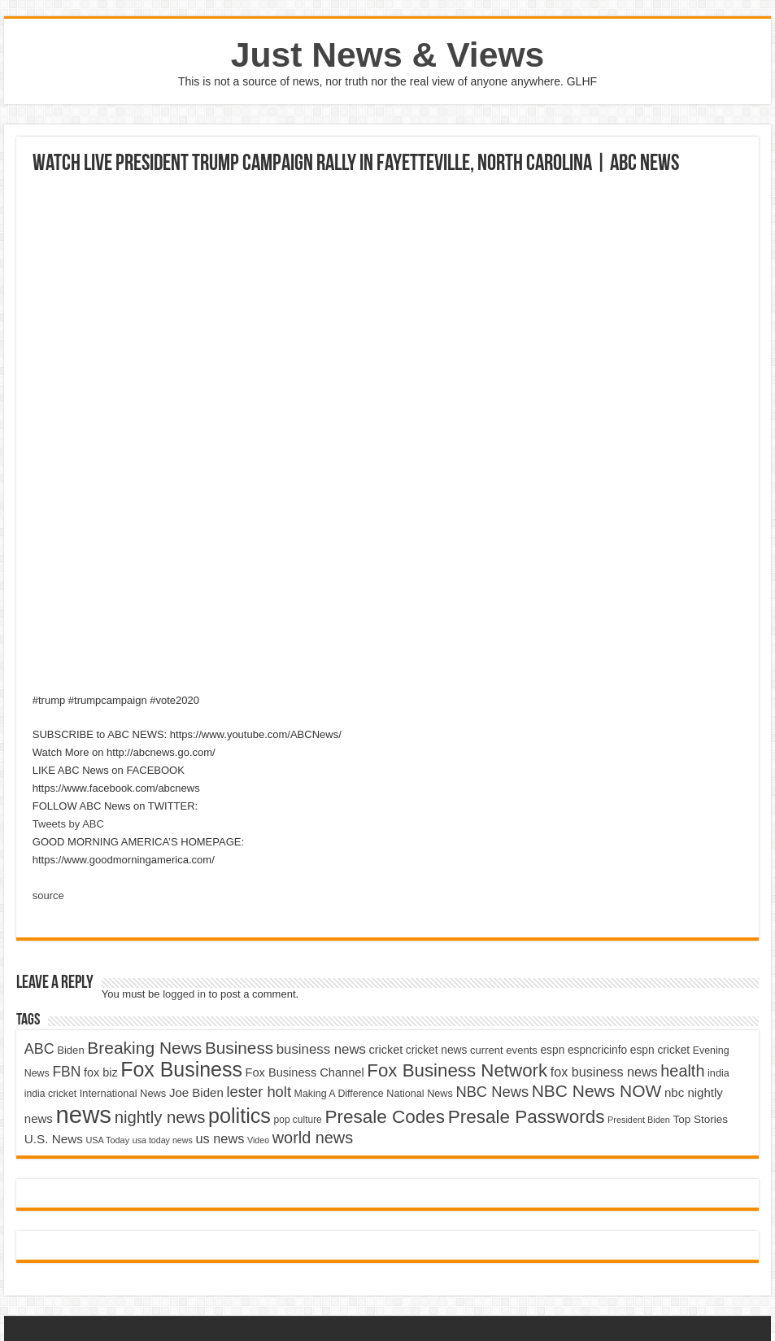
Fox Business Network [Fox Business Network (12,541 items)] (457, 1070)
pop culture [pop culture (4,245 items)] (298, 1119)
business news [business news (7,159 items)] (321, 1049)
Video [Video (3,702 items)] (258, 1140)
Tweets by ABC (68, 824)
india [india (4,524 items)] (718, 1073)
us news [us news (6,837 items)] (219, 1138)
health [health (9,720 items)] (682, 1071)
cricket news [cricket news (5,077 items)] (437, 1050)
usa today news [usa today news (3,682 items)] (163, 1140)
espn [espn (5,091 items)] (552, 1050)
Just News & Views (388, 54)
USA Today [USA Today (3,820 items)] (108, 1140)
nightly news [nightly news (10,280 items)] (160, 1117)
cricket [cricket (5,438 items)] (386, 1049)
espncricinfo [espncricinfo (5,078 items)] (597, 1050)
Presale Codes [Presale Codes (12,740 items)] (384, 1117)
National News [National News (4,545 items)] (419, 1093)
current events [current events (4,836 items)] (504, 1050)
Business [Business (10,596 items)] (239, 1047)
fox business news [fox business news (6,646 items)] (604, 1071)
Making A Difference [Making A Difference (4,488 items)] (339, 1093)
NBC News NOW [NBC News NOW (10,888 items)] (597, 1090)
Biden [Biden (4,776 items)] (70, 1050)
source (48, 895)
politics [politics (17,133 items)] (239, 1115)
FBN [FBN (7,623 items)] (66, 1072)
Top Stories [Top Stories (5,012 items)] (700, 1119)
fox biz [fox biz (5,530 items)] (101, 1072)
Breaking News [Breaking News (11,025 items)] (144, 1047)
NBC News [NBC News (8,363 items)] (492, 1091)
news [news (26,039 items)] (83, 1114)
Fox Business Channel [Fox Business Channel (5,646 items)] (305, 1072)
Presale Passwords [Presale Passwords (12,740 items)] (526, 1117)
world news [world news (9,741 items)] (312, 1138)
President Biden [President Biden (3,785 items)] (638, 1120)
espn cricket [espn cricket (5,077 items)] (660, 1050)
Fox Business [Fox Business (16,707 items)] (181, 1069)
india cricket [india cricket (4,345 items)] (50, 1093)
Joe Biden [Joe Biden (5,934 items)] (196, 1092)
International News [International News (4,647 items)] (123, 1093)
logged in (184, 994)
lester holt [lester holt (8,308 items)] (258, 1091)
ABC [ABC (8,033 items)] (39, 1049)
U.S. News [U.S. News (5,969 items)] (53, 1139)
